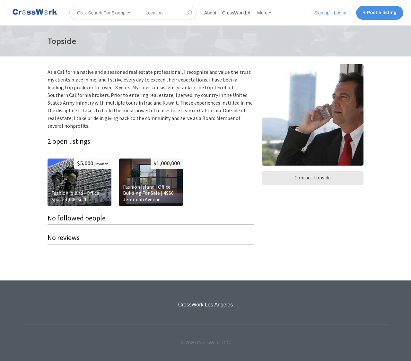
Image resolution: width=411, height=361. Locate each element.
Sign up (321, 12)
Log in (340, 12)
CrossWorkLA (236, 12)
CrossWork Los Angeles (205, 304)
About (210, 12)
